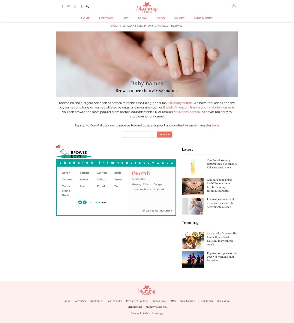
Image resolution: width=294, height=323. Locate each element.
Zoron (66, 172)
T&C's (172, 300)
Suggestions (159, 300)
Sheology (157, 313)
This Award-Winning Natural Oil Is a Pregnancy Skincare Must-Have (222, 164)
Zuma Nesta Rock (66, 191)
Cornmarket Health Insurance (165, 26)
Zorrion (102, 172)
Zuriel (101, 186)
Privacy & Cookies (137, 300)
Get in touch (206, 300)
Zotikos (67, 179)
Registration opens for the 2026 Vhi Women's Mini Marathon (222, 257)
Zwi (116, 186)
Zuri (82, 186)
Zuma (118, 179)
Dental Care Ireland (134, 26)
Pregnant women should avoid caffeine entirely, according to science (221, 203)
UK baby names (188, 112)
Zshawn (102, 179)
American (181, 107)
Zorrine (85, 172)
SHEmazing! (135, 306)
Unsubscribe (187, 300)
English (168, 107)
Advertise (80, 300)
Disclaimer (96, 300)
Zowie (84, 179)
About (67, 300)
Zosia (118, 172)
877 (98, 202)
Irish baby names (180, 103)
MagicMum (223, 300)
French (195, 107)
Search (164, 134)
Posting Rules (114, 300)
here (215, 125)
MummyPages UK (156, 306)
